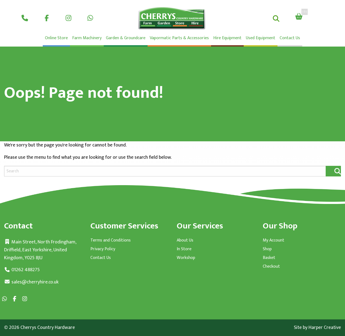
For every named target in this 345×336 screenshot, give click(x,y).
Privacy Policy (102, 249)
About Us (185, 240)
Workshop (186, 258)
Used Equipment (260, 38)
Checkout (271, 266)
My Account (273, 240)
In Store (184, 249)
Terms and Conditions (110, 240)
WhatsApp (90, 17)
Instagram (68, 17)
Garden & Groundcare (125, 38)
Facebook (46, 17)
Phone (24, 17)
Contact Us (290, 38)
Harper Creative (325, 327)
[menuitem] (24, 17)
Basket (269, 258)
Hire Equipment (227, 38)
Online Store (56, 38)
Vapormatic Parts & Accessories (179, 38)
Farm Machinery (87, 38)
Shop (267, 249)
